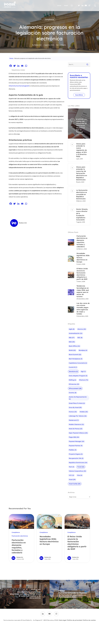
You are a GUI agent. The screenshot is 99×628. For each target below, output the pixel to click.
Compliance (49, 19)
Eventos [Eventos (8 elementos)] (72, 393)
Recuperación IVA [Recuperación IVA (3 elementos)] (76, 458)
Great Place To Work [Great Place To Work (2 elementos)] (77, 403)
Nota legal (62, 620)
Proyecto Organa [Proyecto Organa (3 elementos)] (76, 454)
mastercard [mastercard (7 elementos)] (74, 420)
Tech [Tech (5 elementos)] (71, 467)
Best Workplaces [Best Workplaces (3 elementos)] (75, 359)
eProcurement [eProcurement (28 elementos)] (75, 388)
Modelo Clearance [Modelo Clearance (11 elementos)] (76, 424)
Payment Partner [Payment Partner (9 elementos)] (75, 445)
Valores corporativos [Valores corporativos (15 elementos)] (77, 471)
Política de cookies (89, 620)
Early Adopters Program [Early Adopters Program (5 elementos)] (78, 376)
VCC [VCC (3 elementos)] (71, 475)
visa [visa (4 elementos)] (79, 475)
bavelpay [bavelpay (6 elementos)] (83, 350)
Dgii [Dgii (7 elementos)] (83, 371)
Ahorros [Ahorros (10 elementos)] (82, 329)
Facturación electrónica (20, 536)
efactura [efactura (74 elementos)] (83, 380)
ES (71, 5)
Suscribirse (79, 95)
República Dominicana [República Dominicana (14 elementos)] (78, 462)
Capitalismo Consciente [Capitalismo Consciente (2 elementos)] (78, 363)
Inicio (59, 5)
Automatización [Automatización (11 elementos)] (75, 333)
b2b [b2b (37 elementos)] (71, 337)
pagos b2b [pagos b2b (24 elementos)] (74, 437)
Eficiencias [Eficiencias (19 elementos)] (74, 384)
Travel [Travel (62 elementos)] (80, 467)
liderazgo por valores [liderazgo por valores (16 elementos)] (78, 416)
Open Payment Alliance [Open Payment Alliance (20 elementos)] (78, 433)
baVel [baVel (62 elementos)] (72, 350)
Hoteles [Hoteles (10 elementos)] (84, 412)
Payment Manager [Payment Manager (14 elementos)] (76, 441)
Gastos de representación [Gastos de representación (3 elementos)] (78, 398)
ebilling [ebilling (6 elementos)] (72, 380)
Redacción (37, 45)
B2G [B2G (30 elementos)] (72, 342)
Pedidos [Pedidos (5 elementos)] (72, 450)
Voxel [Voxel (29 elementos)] (72, 479)
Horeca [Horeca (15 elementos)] (73, 412)
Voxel (66, 5)
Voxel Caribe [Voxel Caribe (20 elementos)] (74, 484)
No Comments (61, 45)
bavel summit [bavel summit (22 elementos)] (75, 354)
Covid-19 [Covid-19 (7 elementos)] (73, 367)
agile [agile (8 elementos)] (71, 329)
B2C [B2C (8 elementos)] (80, 337)
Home (11, 58)
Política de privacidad (74, 620)
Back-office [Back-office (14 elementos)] (74, 346)
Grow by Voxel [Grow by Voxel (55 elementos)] (75, 407)
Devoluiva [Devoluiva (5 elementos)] (73, 371)
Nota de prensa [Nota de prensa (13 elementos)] (75, 429)
